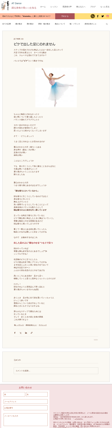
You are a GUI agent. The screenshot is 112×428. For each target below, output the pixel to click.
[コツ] (27, 8)
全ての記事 (6, 24)
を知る (33, 8)
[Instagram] (107, 16)
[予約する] (65, 16)
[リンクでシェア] (32, 333)
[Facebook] (97, 16)
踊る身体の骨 (18, 8)
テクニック (43, 325)
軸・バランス (75, 24)
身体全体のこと (91, 24)
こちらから (79, 419)
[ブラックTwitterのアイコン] (102, 16)
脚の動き (30, 24)
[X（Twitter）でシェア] (20, 333)
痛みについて (60, 24)
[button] (107, 24)
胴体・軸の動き (44, 24)
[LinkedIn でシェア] (26, 333)
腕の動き (18, 24)
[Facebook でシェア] (15, 333)
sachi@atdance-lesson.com (70, 417)
